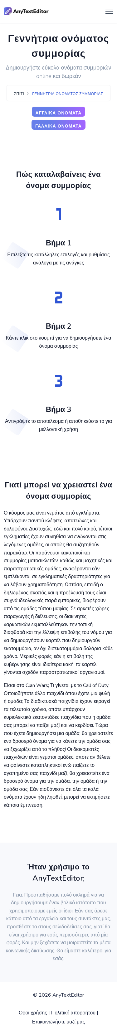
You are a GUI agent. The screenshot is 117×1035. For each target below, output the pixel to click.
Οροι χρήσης (33, 1012)
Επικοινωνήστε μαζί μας (58, 1021)
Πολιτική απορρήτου (73, 1012)
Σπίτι (19, 93)
